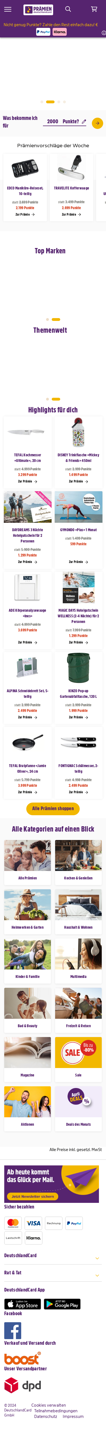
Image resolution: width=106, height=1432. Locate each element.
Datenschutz (45, 1416)
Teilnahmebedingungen (55, 1411)
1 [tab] (41, 101)
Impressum (73, 1416)
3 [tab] (58, 101)
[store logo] (38, 10)
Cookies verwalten (48, 1405)
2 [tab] (50, 101)
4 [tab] (64, 101)
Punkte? (74, 121)
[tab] (53, 1259)
